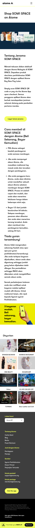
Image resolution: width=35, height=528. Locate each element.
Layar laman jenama (15, 119)
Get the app (11, 491)
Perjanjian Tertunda (12, 467)
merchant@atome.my (12, 482)
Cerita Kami (9, 435)
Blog (6, 438)
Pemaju (7, 454)
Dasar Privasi (9, 465)
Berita (7, 440)
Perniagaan (9, 451)
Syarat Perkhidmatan (12, 462)
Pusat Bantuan (10, 443)
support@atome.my (12, 475)
